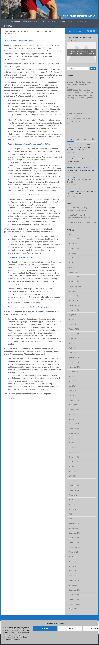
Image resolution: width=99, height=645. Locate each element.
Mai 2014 (72, 509)
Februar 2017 (74, 424)
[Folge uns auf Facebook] (88, 31)
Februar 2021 (74, 296)
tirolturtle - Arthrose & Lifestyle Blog (80, 92)
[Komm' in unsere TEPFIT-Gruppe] (94, 31)
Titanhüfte (70, 124)
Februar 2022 (74, 272)
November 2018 (75, 367)
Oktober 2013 (74, 542)
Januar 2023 (73, 253)
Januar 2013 (73, 585)
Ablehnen (70, 628)
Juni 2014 (72, 505)
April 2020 (72, 324)
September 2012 (75, 604)
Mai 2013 (72, 566)
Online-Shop (79, 21)
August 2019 (73, 338)
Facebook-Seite (73, 116)
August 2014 (73, 495)
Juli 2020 (72, 319)
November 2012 (75, 595)
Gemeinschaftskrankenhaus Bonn (79, 95)
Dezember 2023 (75, 248)
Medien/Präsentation (31, 21)
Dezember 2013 (75, 533)
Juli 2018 (72, 376)
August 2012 (73, 609)
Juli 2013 (72, 557)
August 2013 (73, 552)
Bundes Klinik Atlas (74, 121)
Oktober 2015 (74, 462)
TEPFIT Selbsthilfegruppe (76, 113)
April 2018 (72, 391)
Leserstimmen (64, 21)
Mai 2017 (72, 419)
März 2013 (73, 576)
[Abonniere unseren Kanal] (91, 31)
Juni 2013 (72, 561)
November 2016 (75, 433)
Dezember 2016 (75, 429)
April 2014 (72, 514)
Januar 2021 (73, 301)
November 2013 (75, 538)
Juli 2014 (72, 500)
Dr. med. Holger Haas (12, 69)
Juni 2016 (72, 443)
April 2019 (72, 348)
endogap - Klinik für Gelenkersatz (79, 82)
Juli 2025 (72, 234)
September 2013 (75, 547)
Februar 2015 (74, 481)
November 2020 (75, 310)
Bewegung (71, 145)
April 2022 (72, 267)
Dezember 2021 (75, 277)
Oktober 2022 (74, 258)
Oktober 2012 (74, 599)
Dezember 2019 (75, 334)
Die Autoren (15, 21)
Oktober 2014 (74, 490)
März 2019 (73, 353)
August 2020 (73, 315)
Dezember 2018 (75, 362)
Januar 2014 (73, 528)
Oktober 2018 (74, 372)
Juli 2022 (72, 263)
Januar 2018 (73, 405)
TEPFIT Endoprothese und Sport (79, 90)
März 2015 (73, 476)
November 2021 (75, 282)
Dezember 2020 (75, 305)
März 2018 (73, 395)
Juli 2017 (72, 414)
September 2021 (75, 286)
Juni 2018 (72, 381)
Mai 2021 (72, 291)
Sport (88, 145)
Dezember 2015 (75, 457)
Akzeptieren (45, 628)
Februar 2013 (74, 580)
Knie (53, 21)
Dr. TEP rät (8, 26)
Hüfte (45, 21)
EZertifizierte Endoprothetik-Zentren (80, 118)
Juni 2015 (72, 471)
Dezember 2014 (75, 486)
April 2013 (72, 571)
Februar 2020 (74, 329)
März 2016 (73, 452)
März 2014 (73, 519)
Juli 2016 (72, 438)
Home (6, 21)
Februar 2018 (74, 400)
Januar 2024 (73, 244)
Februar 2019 (74, 357)
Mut (74, 177)
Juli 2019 (72, 343)
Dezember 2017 (75, 410)
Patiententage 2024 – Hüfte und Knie (80, 170)
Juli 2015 (72, 467)
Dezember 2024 (75, 239)
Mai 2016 (72, 448)
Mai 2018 (72, 386)
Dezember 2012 (75, 590)
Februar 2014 (74, 523)
